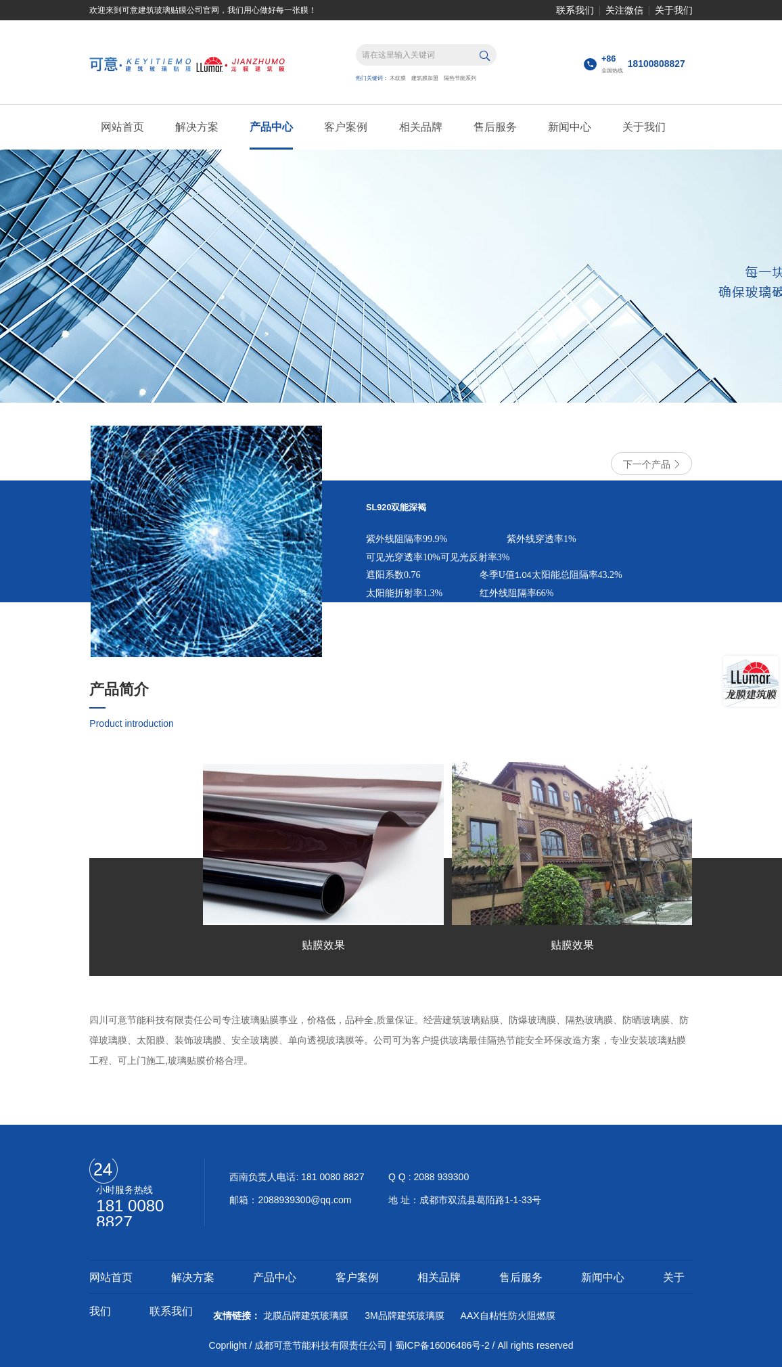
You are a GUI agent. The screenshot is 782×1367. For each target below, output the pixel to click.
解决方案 (196, 127)
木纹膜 (398, 78)
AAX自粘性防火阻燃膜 (508, 1315)
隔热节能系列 (460, 78)
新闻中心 (569, 127)
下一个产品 (651, 464)
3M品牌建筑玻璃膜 (404, 1315)
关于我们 (674, 10)
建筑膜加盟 (424, 78)
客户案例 (345, 127)
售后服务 (495, 127)
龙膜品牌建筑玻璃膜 (305, 1315)
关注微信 (624, 10)
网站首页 (122, 127)
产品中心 (271, 127)
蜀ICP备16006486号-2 (442, 1345)
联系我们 (575, 10)
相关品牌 (420, 127)
